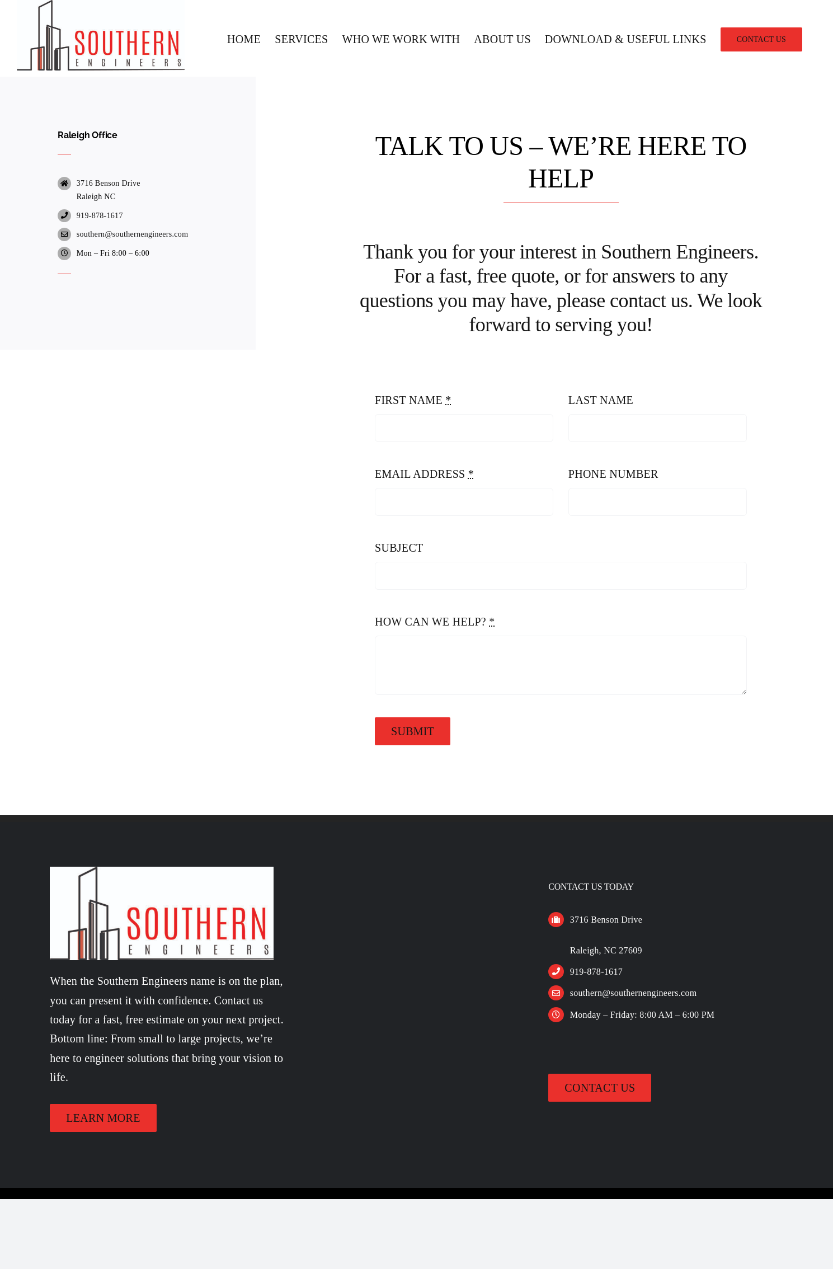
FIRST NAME (413, 431)
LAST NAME (600, 431)
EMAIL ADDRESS (424, 505)
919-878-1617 (100, 247)
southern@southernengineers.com (133, 265)
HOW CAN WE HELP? (435, 653)
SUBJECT (399, 579)
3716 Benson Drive (108, 214)
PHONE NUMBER (613, 505)
